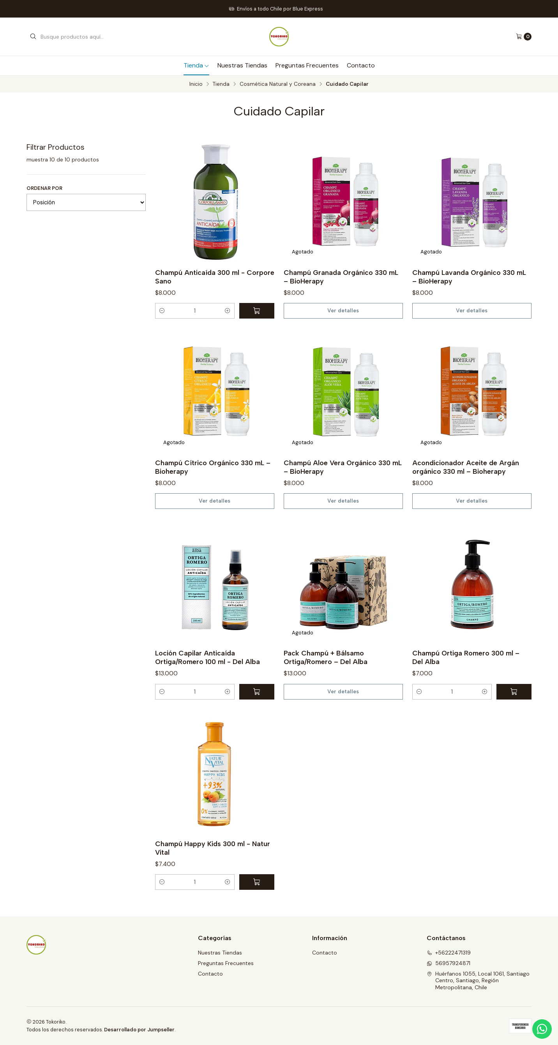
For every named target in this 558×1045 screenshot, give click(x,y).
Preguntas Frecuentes (307, 65)
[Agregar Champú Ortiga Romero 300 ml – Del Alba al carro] (514, 692)
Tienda (196, 65)
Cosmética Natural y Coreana (278, 84)
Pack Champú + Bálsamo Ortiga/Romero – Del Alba (325, 657)
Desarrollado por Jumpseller (139, 1029)
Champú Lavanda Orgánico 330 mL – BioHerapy (469, 276)
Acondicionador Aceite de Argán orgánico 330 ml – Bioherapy (465, 467)
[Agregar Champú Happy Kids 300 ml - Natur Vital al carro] (256, 882)
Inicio (196, 84)
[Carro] (524, 37)
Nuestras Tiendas (242, 65)
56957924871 (448, 963)
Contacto (361, 65)
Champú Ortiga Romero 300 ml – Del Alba (465, 657)
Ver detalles (343, 310)
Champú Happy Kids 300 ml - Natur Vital (212, 848)
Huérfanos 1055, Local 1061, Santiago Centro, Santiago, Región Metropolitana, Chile (478, 980)
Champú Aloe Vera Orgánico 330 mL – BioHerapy (343, 467)
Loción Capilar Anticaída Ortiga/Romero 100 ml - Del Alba (207, 657)
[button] (162, 310)
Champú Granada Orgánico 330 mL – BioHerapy (341, 276)
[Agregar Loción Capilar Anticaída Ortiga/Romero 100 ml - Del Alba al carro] (256, 692)
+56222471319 (449, 952)
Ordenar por (44, 188)
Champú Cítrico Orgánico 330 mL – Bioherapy (212, 467)
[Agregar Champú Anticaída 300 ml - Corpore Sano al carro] (256, 311)
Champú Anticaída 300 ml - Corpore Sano (214, 276)
